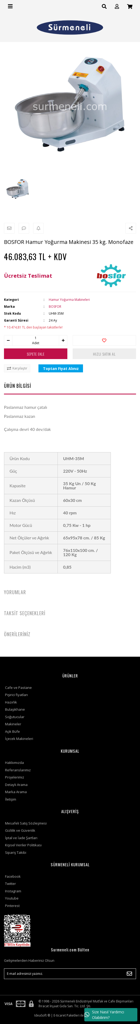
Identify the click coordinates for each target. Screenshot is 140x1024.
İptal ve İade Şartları (21, 837)
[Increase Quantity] (63, 340)
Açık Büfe (12, 731)
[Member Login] (117, 6)
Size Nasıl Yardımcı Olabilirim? (104, 1014)
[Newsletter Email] (70, 973)
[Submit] (129, 973)
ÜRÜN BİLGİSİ (17, 385)
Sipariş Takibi (15, 852)
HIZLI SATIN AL (104, 354)
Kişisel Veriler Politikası (23, 845)
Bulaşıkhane (15, 709)
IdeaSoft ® (42, 1015)
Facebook (13, 876)
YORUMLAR (15, 592)
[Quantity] (35, 338)
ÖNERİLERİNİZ (17, 634)
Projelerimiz (14, 777)
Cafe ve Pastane (18, 687)
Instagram (13, 891)
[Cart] (129, 6)
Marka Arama (16, 791)
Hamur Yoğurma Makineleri (69, 299)
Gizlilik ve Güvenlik (20, 830)
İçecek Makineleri (19, 738)
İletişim (10, 799)
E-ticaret (60, 1015)
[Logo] (70, 27)
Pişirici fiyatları (16, 694)
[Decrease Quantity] (8, 340)
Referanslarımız (18, 770)
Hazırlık (11, 702)
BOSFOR (55, 306)
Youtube (12, 898)
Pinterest (12, 905)
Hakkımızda (14, 762)
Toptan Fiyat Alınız (61, 368)
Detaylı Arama (16, 784)
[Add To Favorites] (104, 340)
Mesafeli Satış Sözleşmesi (26, 823)
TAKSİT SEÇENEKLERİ (24, 613)
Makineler (13, 724)
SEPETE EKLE (36, 354)
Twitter (10, 883)
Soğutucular (14, 716)
